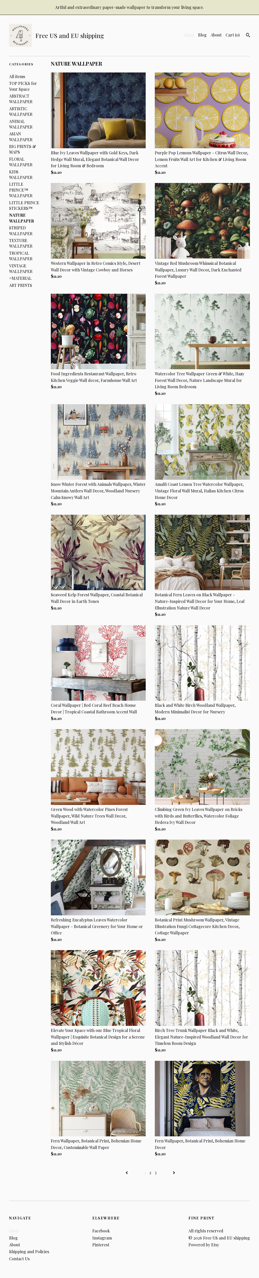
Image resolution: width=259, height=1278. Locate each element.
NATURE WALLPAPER (21, 217)
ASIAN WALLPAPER (20, 136)
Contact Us (19, 1258)
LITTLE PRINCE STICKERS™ (24, 205)
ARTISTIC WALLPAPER (20, 111)
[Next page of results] (174, 1172)
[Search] (248, 36)
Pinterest (100, 1244)
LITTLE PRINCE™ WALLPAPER (20, 189)
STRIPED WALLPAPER (20, 230)
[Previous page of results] (127, 1172)
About (216, 35)
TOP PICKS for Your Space (23, 86)
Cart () (233, 35)
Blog (202, 35)
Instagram (102, 1237)
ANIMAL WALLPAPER (20, 124)
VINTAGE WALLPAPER (20, 268)
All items (17, 76)
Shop (189, 35)
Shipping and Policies (29, 1251)
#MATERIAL (20, 278)
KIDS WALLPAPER (20, 174)
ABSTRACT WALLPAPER (20, 98)
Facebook (101, 1230)
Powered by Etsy (203, 1244)
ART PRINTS (20, 285)
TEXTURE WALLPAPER (20, 243)
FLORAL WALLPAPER (20, 161)
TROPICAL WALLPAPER (20, 255)
